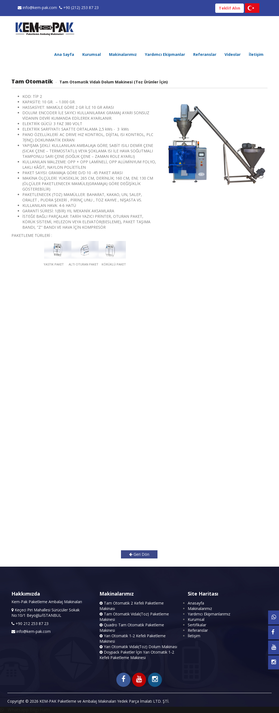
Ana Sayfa (64, 54)
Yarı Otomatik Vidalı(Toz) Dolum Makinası (138, 646)
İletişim (256, 54)
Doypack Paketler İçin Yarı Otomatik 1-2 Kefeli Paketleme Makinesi (136, 654)
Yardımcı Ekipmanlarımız (209, 614)
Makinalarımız (123, 54)
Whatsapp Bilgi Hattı (25, 710)
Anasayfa (196, 603)
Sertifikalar (197, 624)
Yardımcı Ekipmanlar (165, 54)
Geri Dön (139, 554)
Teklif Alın (229, 8)
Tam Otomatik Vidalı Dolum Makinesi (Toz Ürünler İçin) (113, 81)
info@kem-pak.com (37, 7)
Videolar (233, 54)
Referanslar (204, 54)
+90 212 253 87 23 (31, 623)
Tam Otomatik (32, 81)
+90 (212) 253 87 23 (79, 7)
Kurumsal (91, 54)
